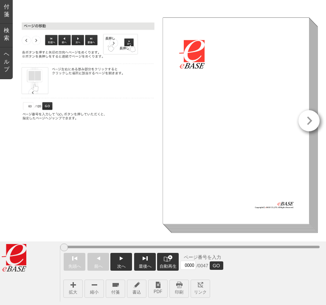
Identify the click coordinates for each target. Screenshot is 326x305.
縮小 (94, 287)
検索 (6, 34)
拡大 (73, 287)
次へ (121, 261)
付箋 (115, 287)
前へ (98, 261)
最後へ (145, 261)
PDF (158, 287)
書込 (136, 287)
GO (216, 265)
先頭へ (74, 261)
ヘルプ (6, 61)
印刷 (179, 287)
